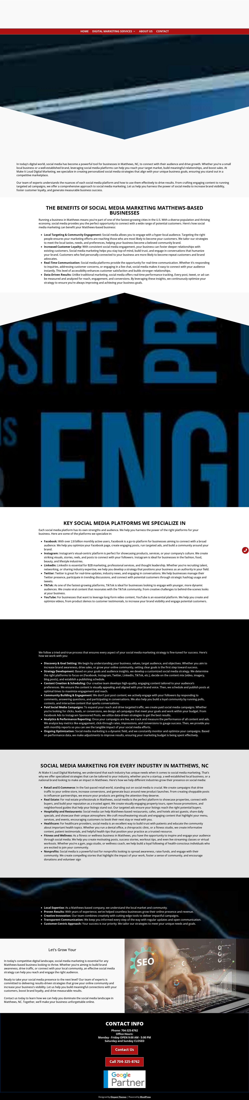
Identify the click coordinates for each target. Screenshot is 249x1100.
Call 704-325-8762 (124, 1065)
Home (84, 32)
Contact (162, 32)
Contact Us (124, 1052)
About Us (146, 32)
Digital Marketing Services (112, 32)
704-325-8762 (129, 1031)
